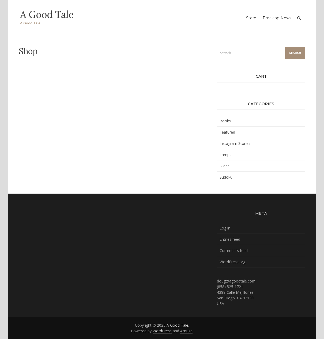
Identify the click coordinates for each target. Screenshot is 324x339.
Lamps (225, 154)
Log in (225, 228)
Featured (227, 132)
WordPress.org (232, 261)
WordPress (162, 330)
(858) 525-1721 (230, 286)
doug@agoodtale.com (236, 281)
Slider (224, 165)
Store (251, 18)
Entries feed (230, 239)
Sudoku (226, 177)
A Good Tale (47, 14)
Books (225, 120)
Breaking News (277, 18)
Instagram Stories (235, 143)
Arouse (186, 330)
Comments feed (234, 250)
